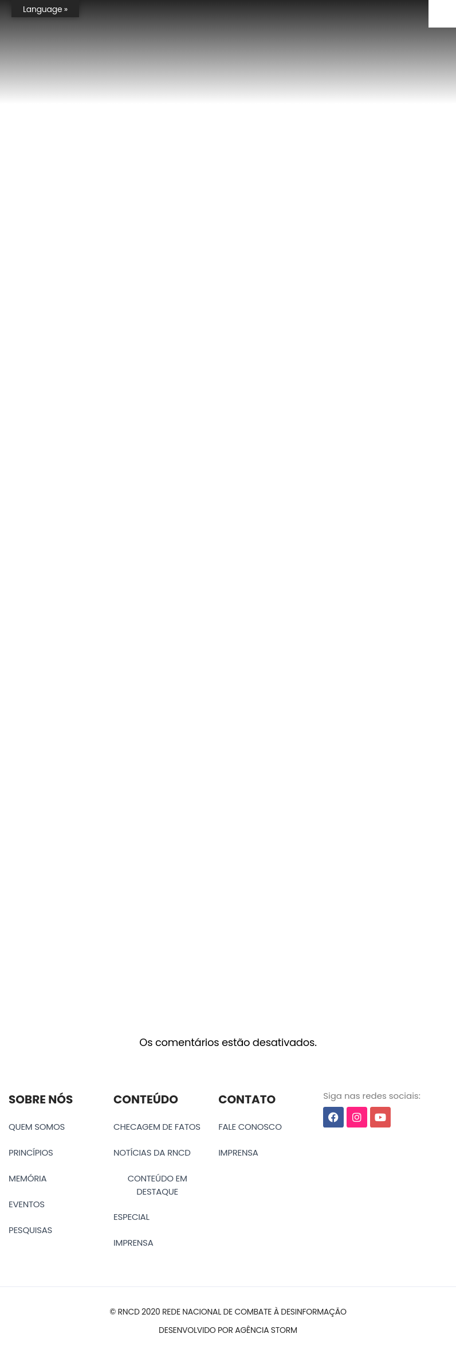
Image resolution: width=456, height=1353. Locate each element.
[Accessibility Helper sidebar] (442, 14)
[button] (227, 1312)
